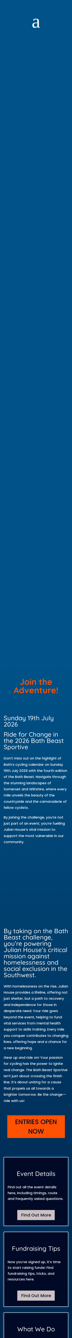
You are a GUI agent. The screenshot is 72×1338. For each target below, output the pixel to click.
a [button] (36, 21)
